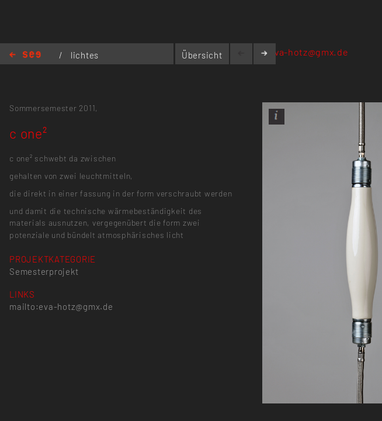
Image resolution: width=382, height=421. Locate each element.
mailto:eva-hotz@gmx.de (292, 51)
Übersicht (202, 55)
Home (25, 55)
